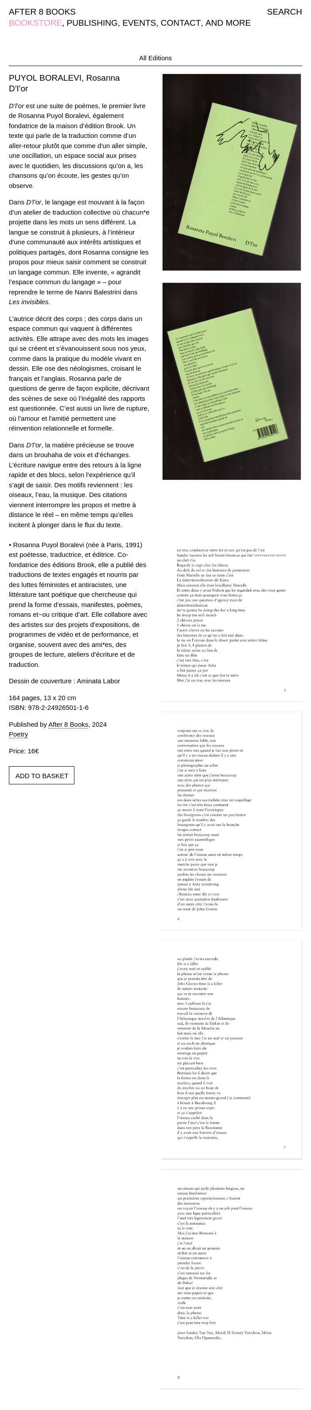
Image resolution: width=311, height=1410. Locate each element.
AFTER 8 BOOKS (42, 11)
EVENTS (139, 22)
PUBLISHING (92, 22)
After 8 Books (68, 724)
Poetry (18, 734)
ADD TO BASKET (42, 775)
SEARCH (284, 11)
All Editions (155, 58)
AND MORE (228, 22)
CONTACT (181, 22)
